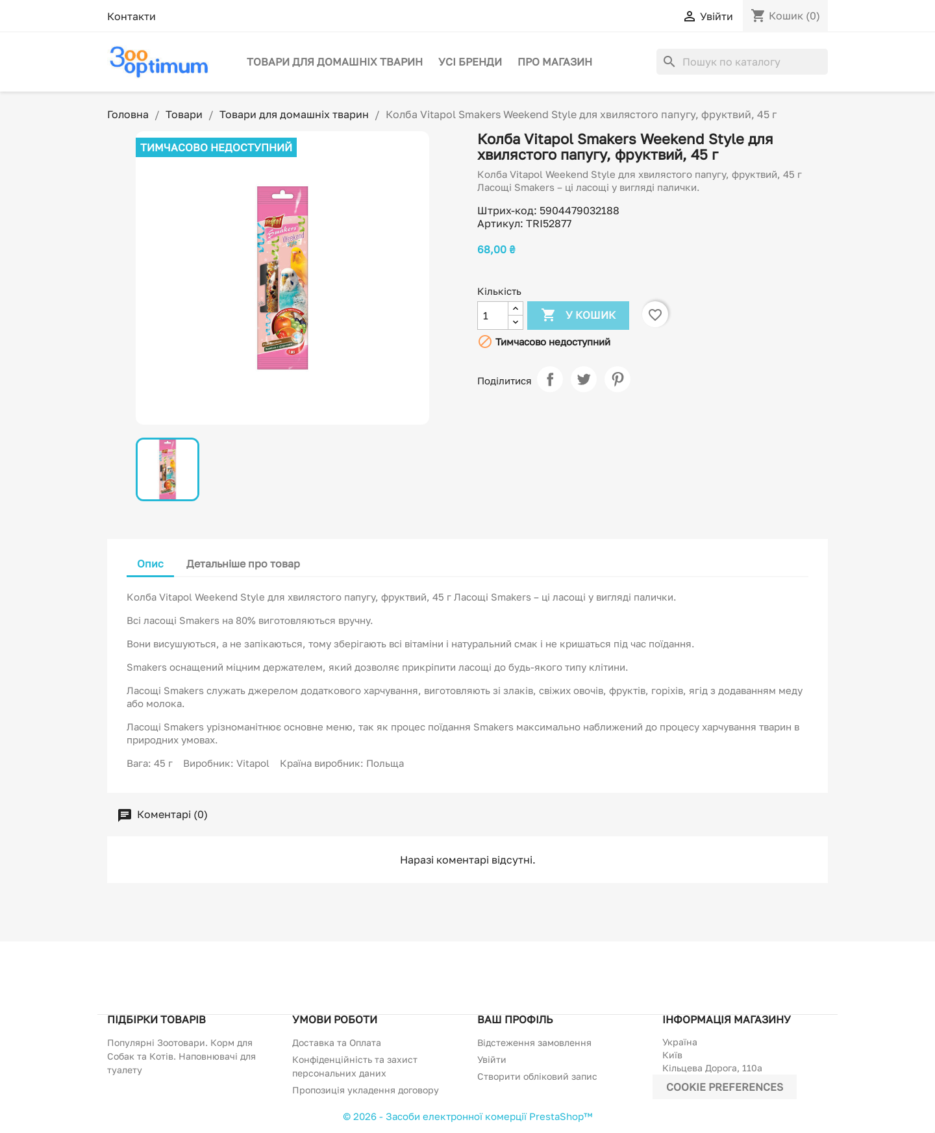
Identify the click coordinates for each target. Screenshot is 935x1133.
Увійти (491, 1059)
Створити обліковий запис (537, 1076)
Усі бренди (470, 61)
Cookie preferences (724, 1086)
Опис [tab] (150, 563)
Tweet (584, 379)
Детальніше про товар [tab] (243, 563)
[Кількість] (492, 315)
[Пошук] (742, 62)
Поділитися (550, 379)
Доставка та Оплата (336, 1042)
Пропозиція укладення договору (365, 1089)
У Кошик (578, 315)
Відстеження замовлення (534, 1042)
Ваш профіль (515, 1019)
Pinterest (617, 379)
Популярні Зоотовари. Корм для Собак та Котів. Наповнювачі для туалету (181, 1056)
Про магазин (554, 61)
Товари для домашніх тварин (335, 61)
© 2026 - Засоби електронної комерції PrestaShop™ (467, 1116)
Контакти (131, 16)
